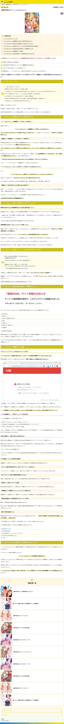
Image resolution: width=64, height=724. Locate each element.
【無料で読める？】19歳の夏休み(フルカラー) (23, 591)
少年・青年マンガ (4, 7)
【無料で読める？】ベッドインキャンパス (22, 651)
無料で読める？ (9, 4)
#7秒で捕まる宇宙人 (22, 256)
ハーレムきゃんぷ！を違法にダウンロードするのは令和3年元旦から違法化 (20, 46)
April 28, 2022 (25, 268)
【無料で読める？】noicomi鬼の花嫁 (21, 627)
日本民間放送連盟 (6, 530)
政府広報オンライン (6, 528)
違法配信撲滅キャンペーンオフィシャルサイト (12, 533)
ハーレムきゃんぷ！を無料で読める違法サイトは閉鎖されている (18, 48)
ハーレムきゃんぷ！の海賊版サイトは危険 (13, 51)
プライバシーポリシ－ (5, 720)
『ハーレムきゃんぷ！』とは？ (10, 38)
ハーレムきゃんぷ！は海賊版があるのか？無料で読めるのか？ (17, 41)
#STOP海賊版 (9, 256)
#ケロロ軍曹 (19, 260)
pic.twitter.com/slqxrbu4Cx (29, 266)
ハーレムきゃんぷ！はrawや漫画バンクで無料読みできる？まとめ (18, 53)
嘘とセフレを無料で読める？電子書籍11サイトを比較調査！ (26, 603)
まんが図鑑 (8, 2)
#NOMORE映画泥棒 (10, 260)
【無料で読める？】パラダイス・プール (21, 639)
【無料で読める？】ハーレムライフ (20, 615)
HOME (3, 4)
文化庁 (3, 537)
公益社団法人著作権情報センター (9, 535)
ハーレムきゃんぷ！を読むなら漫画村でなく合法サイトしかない (18, 43)
